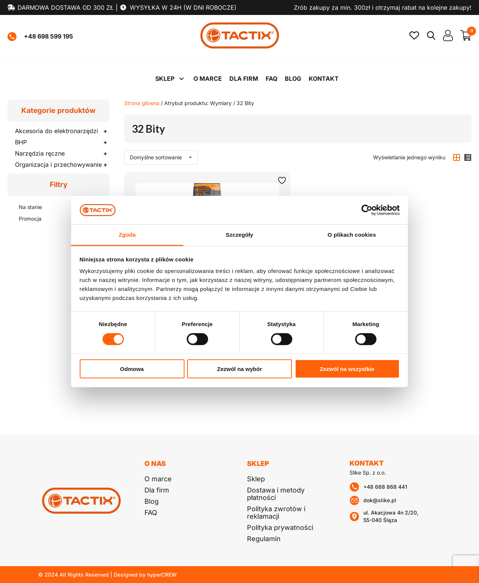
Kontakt (324, 78)
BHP (21, 142)
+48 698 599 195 (40, 36)
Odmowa (132, 369)
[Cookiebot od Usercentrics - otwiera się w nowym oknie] (367, 210)
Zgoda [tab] (127, 234)
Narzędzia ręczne (40, 153)
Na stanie (30, 207)
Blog (293, 78)
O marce (207, 78)
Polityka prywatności (280, 527)
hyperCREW (162, 574)
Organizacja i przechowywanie (58, 164)
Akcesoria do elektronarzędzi (56, 131)
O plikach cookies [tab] (351, 234)
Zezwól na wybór (239, 369)
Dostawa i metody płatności (276, 493)
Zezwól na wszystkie (347, 369)
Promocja (30, 218)
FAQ (271, 78)
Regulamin (264, 539)
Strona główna (141, 103)
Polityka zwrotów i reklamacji (276, 512)
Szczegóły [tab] (239, 234)
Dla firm (243, 78)
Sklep (164, 78)
